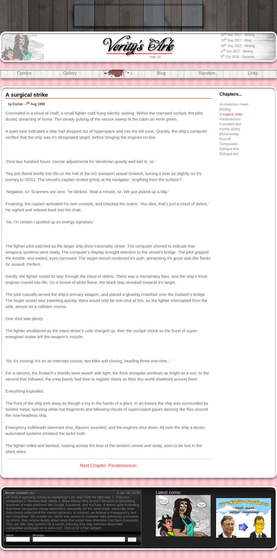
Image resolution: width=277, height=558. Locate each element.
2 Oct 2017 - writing (237, 51)
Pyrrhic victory (229, 129)
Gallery (70, 73)
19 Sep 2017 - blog (236, 40)
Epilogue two (228, 154)
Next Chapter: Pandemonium (108, 465)
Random (207, 73)
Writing (116, 73)
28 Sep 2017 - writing (238, 45)
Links (253, 73)
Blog (161, 73)
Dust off (225, 139)
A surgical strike (230, 114)
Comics (24, 73)
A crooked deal (230, 124)
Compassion (228, 144)
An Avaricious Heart (233, 104)
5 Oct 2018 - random (238, 56)
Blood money (229, 134)
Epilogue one (229, 149)
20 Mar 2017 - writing (238, 34)
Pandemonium (230, 119)
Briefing (225, 109)
